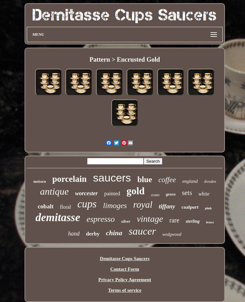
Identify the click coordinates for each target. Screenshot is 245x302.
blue (144, 179)
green (170, 194)
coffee (167, 180)
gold (135, 191)
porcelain (69, 179)
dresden (210, 181)
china (114, 233)
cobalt (46, 206)
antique (54, 191)
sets (187, 193)
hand (73, 233)
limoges (115, 205)
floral (65, 207)
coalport (190, 207)
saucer (142, 231)
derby (93, 234)
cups (87, 204)
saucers (112, 178)
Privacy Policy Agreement (124, 279)
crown (155, 195)
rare (174, 220)
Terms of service (124, 290)
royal (142, 204)
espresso (100, 219)
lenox (210, 222)
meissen (39, 181)
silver (125, 221)
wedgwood (172, 234)
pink (208, 208)
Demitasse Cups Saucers (125, 258)
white (204, 194)
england (189, 181)
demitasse (57, 217)
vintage (150, 219)
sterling (193, 221)
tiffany (167, 206)
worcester (86, 193)
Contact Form (124, 269)
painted (112, 193)
